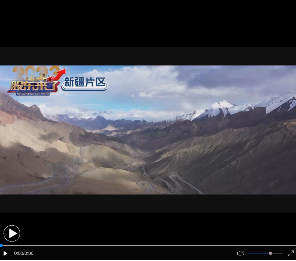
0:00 (18, 253)
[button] (12, 233)
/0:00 (28, 253)
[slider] (270, 253)
